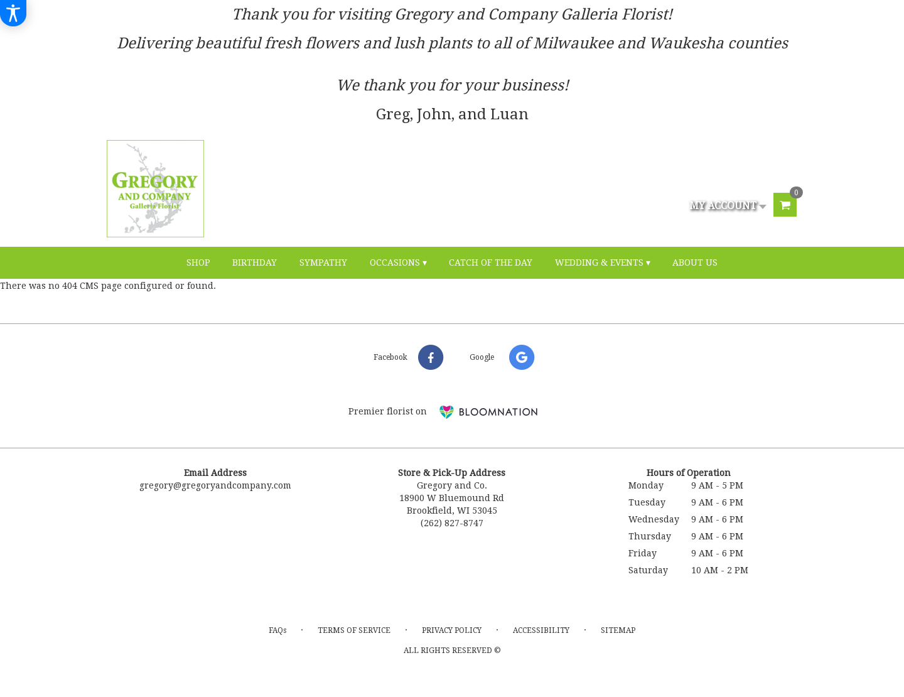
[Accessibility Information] (13, 13)
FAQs (277, 630)
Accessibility (541, 630)
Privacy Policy (452, 630)
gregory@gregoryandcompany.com (215, 485)
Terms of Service (354, 630)
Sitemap (618, 630)
